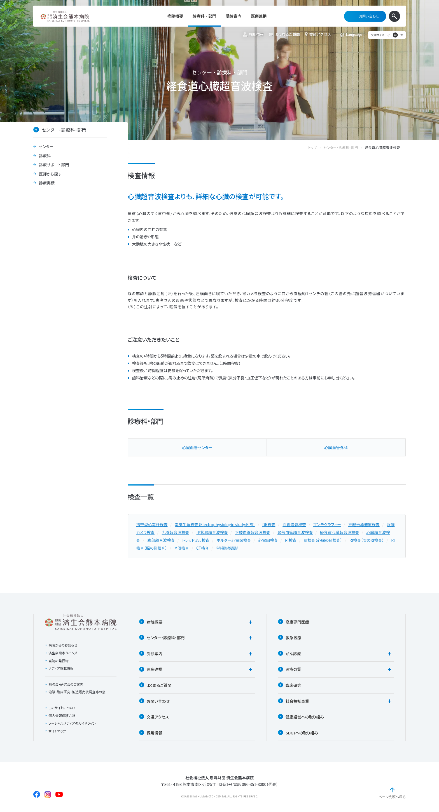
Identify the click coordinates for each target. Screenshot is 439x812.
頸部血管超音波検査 (295, 532)
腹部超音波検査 (161, 540)
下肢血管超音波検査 (252, 532)
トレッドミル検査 (195, 540)
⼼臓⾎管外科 (336, 447)
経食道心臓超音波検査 (339, 532)
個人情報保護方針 (61, 715)
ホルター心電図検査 (234, 540)
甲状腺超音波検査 (212, 532)
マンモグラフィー (327, 524)
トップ (318, 148)
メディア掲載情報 (60, 668)
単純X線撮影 (227, 548)
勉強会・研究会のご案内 (65, 684)
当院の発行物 (58, 661)
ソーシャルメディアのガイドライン (72, 723)
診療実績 (47, 183)
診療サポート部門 (54, 164)
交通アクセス (318, 34)
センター (46, 146)
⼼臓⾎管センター (197, 447)
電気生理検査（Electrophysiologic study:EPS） (215, 524)
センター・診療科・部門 (219, 72)
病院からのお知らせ (62, 645)
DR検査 (268, 524)
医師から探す (50, 174)
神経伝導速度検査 (364, 524)
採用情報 (253, 34)
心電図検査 (268, 540)
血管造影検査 (294, 524)
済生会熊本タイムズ (62, 653)
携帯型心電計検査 (152, 524)
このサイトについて (62, 708)
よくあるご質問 (284, 34)
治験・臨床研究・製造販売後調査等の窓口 (78, 692)
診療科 (45, 155)
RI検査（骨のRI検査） (366, 540)
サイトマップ (57, 731)
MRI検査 (181, 548)
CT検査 (202, 548)
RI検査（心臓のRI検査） (323, 540)
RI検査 (290, 540)
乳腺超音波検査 (175, 532)
